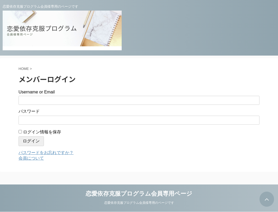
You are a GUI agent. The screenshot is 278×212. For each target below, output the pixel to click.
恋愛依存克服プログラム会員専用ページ (139, 193)
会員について (31, 158)
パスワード (29, 111)
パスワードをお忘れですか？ (46, 152)
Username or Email (37, 92)
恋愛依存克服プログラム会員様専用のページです (139, 203)
